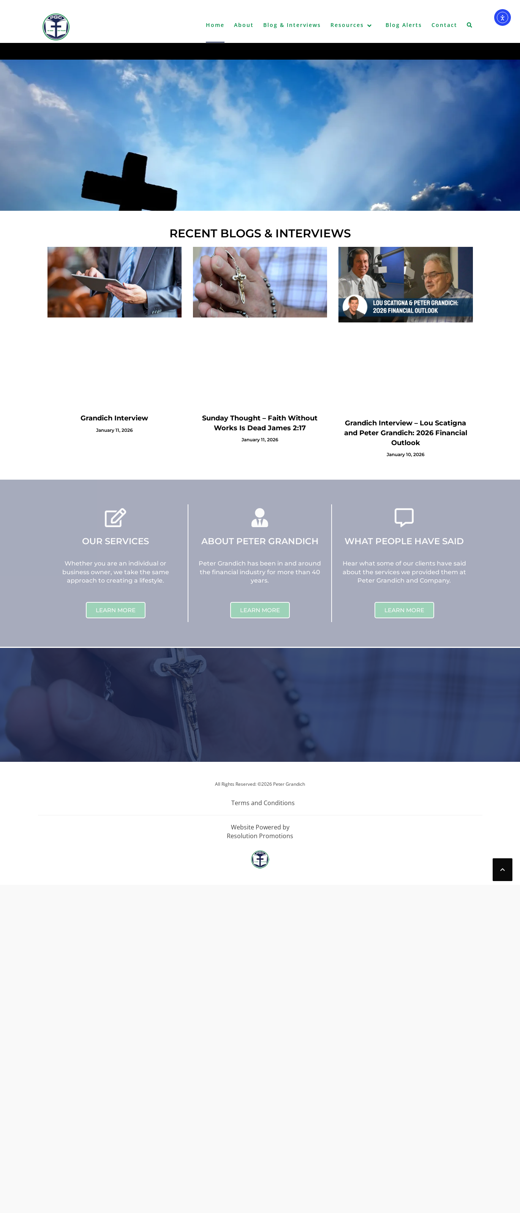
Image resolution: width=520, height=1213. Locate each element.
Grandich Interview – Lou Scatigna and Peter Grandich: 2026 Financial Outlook (405, 433)
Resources (347, 24)
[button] (470, 27)
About (244, 24)
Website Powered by (260, 827)
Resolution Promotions (260, 836)
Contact (444, 24)
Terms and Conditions (263, 803)
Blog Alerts (404, 24)
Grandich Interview (114, 418)
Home (215, 24)
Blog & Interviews (292, 24)
